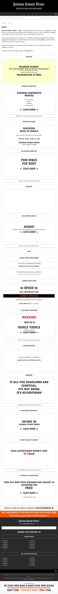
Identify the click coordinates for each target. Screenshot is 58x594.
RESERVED (5, 541)
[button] (56, 14)
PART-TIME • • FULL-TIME (29, 590)
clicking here (28, 51)
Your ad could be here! (29, 583)
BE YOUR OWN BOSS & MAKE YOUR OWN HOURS (29, 586)
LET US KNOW (29, 303)
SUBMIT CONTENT (29, 295)
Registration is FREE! (29, 75)
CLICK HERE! (29, 109)
